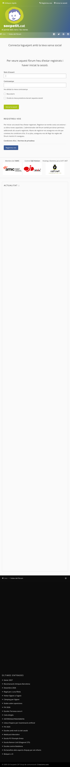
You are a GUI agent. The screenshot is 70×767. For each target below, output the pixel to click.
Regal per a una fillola (12, 692)
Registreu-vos (11, 148)
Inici (5, 578)
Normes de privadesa (26, 141)
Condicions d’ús (10, 141)
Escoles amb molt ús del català (16, 731)
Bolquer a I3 (8, 754)
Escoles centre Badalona (13, 746)
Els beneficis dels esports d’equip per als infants (22, 750)
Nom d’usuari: (9, 72)
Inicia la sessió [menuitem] (61, 3)
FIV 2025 (7, 727)
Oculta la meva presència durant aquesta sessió (23, 98)
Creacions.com (43, 764)
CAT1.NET (64, 161)
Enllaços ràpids (11, 3)
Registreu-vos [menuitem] (46, 3)
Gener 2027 (8, 680)
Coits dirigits (9, 715)
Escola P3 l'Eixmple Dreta (13, 738)
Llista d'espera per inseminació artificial (19, 723)
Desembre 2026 (10, 688)
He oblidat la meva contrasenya (16, 89)
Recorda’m (9, 93)
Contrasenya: (9, 81)
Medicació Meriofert (12, 734)
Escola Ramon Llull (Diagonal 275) (17, 742)
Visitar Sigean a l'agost (12, 696)
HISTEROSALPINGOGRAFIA (14, 719)
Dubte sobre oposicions (13, 703)
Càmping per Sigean (11, 699)
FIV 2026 (7, 707)
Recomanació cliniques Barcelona (17, 684)
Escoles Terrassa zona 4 (13, 711)
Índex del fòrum (17, 578)
